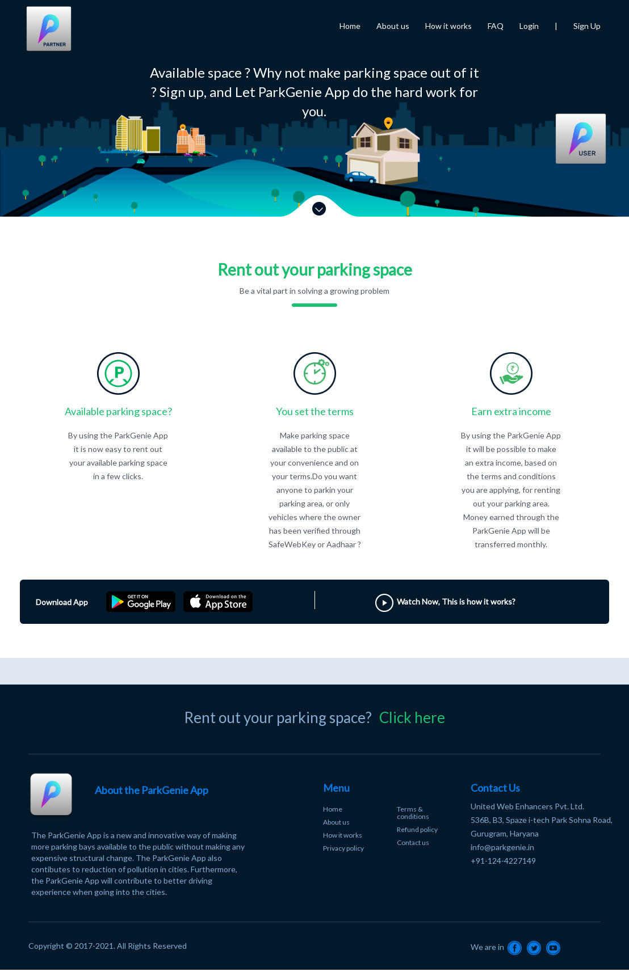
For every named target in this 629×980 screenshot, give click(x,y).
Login (529, 26)
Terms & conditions (413, 813)
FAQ (496, 26)
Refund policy (417, 829)
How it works (448, 26)
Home (349, 26)
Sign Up (587, 26)
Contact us (413, 842)
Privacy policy (343, 848)
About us (392, 26)
